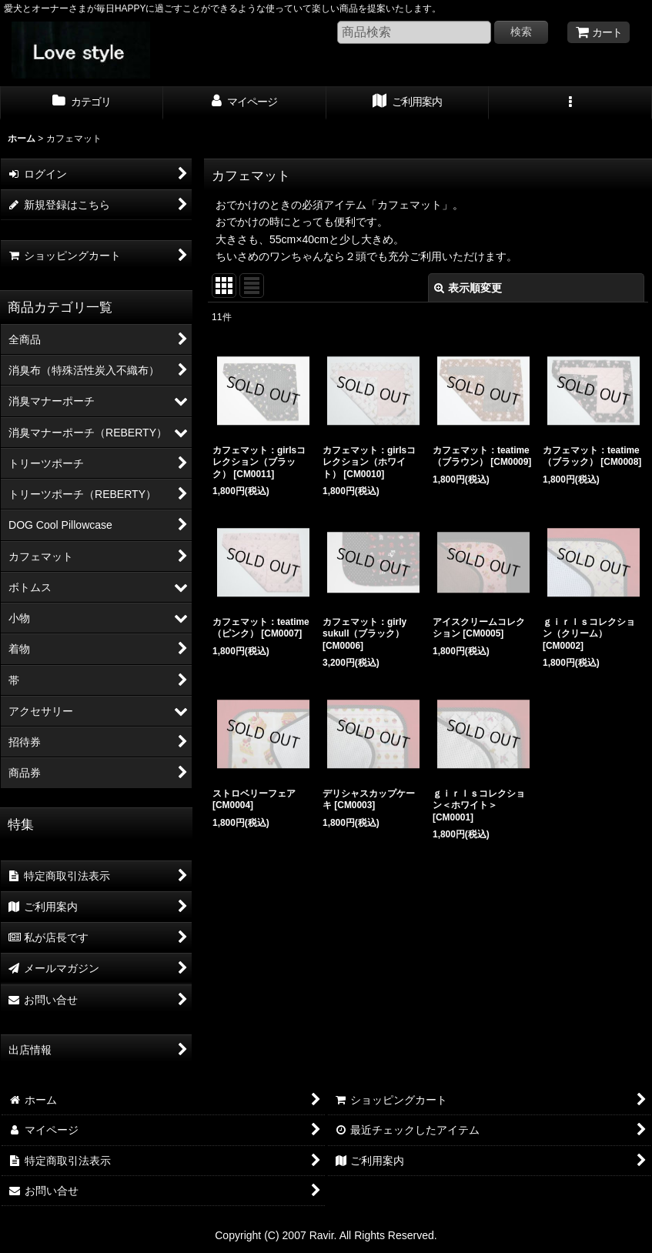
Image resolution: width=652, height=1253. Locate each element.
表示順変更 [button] (468, 288)
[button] (570, 103)
